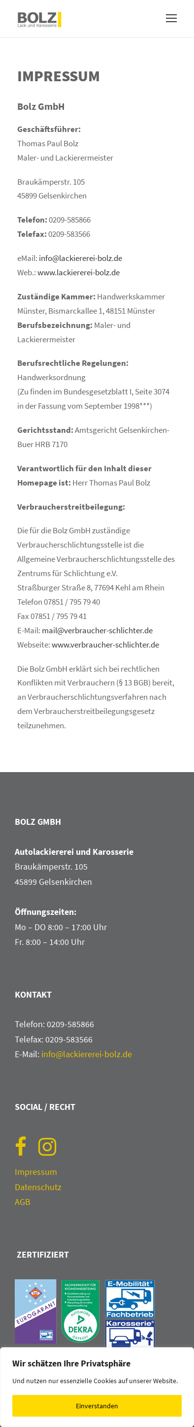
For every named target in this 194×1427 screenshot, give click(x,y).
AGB (23, 1201)
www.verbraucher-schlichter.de (105, 644)
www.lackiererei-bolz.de (78, 272)
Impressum (36, 1171)
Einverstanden (97, 1405)
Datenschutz (38, 1187)
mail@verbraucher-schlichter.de (97, 630)
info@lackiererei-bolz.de (80, 258)
